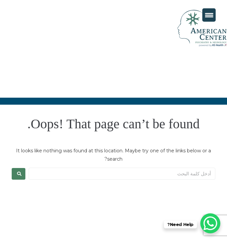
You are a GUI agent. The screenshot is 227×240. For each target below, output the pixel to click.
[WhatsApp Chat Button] (210, 223)
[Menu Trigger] (209, 15)
